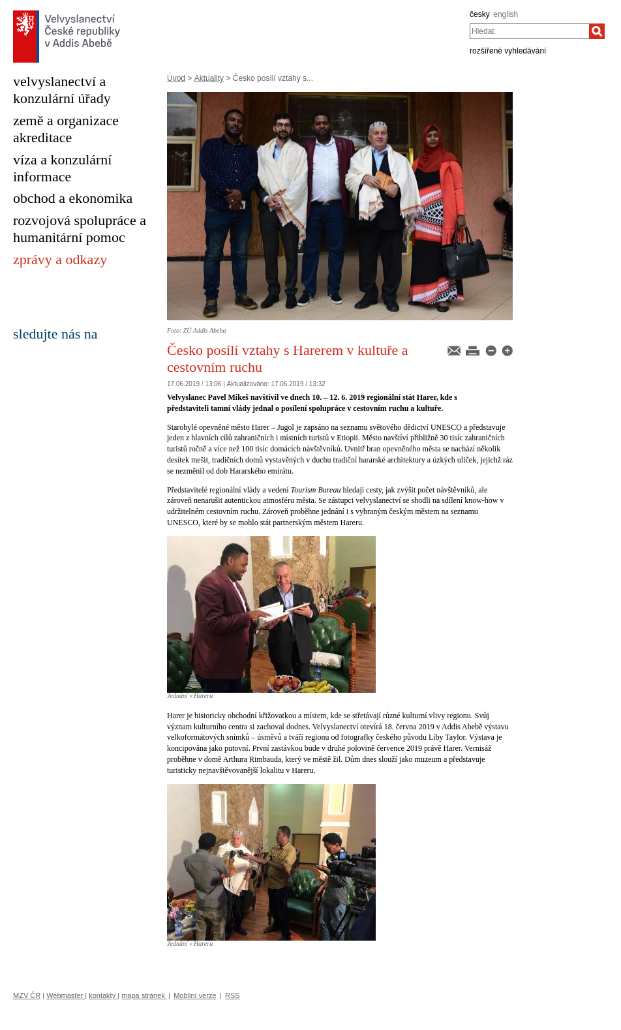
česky (480, 14)
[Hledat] (597, 31)
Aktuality (209, 78)
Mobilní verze (195, 995)
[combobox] (529, 31)
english (505, 14)
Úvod (176, 78)
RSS (232, 995)
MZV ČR (26, 995)
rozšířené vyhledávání (508, 51)
